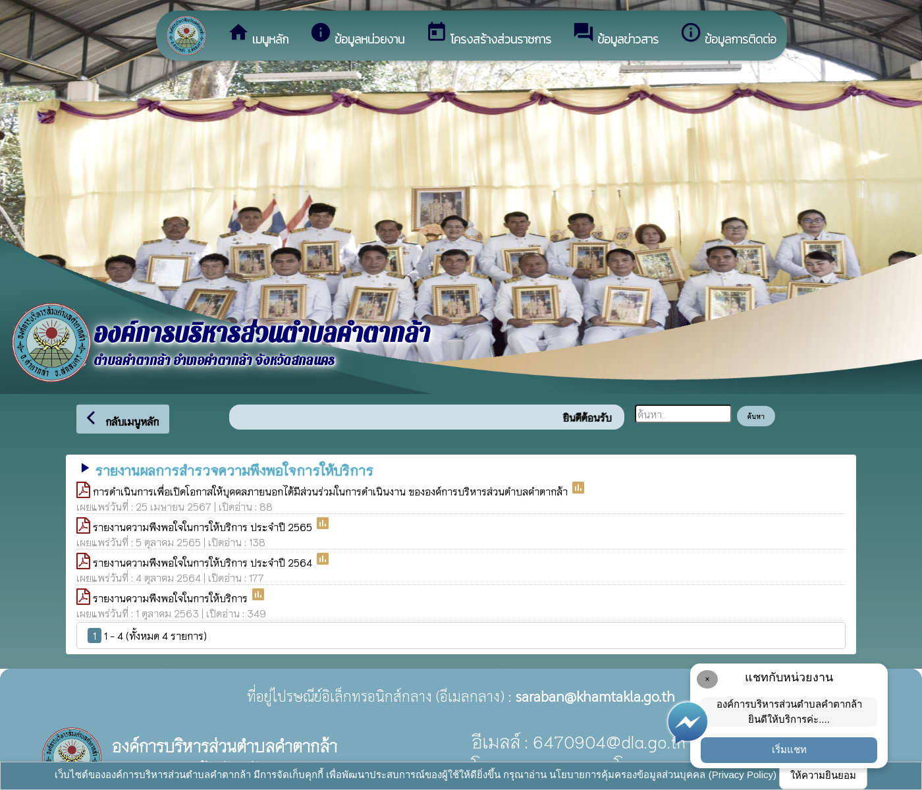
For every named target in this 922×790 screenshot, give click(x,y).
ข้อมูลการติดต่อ (728, 34)
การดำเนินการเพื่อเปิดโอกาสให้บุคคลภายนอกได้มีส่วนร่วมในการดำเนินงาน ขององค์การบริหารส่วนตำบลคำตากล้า (331, 490)
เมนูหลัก (257, 34)
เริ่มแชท (789, 749)
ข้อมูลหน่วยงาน (357, 34)
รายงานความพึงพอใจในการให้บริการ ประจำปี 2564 (204, 562)
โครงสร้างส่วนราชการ (488, 34)
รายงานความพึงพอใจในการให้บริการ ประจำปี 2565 (204, 526)
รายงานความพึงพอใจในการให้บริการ (171, 597)
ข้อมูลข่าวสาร (615, 34)
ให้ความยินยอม (823, 775)
